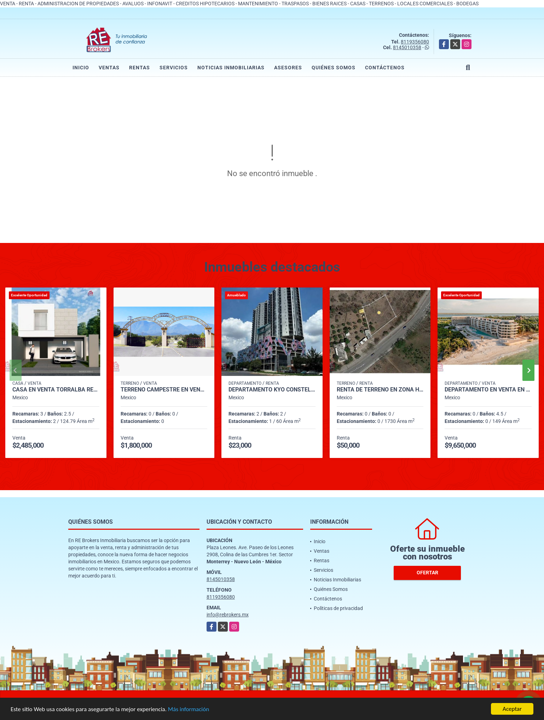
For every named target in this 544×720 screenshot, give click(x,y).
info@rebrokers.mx (228, 614)
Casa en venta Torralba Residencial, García (55, 390)
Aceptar (512, 709)
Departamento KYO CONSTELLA (272, 390)
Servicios (174, 67)
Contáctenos (385, 67)
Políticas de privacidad (338, 608)
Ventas (109, 67)
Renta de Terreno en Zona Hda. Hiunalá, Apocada (380, 390)
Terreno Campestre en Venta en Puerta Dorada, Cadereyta (164, 390)
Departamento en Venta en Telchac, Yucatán (488, 390)
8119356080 (415, 42)
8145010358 (407, 47)
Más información (188, 709)
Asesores (288, 67)
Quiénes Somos (333, 67)
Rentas (139, 67)
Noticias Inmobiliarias (231, 67)
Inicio (81, 67)
